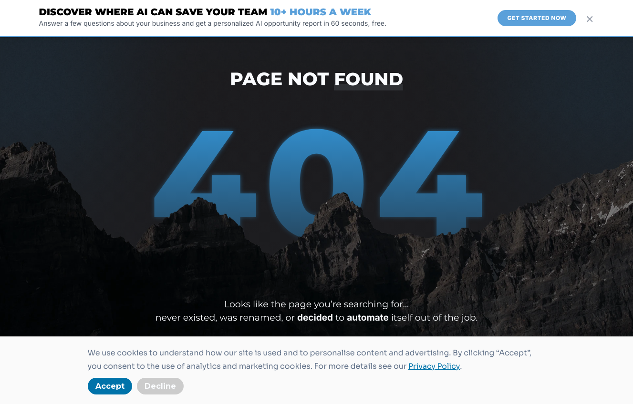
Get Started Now (536, 17)
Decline (160, 386)
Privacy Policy (434, 366)
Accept (110, 386)
